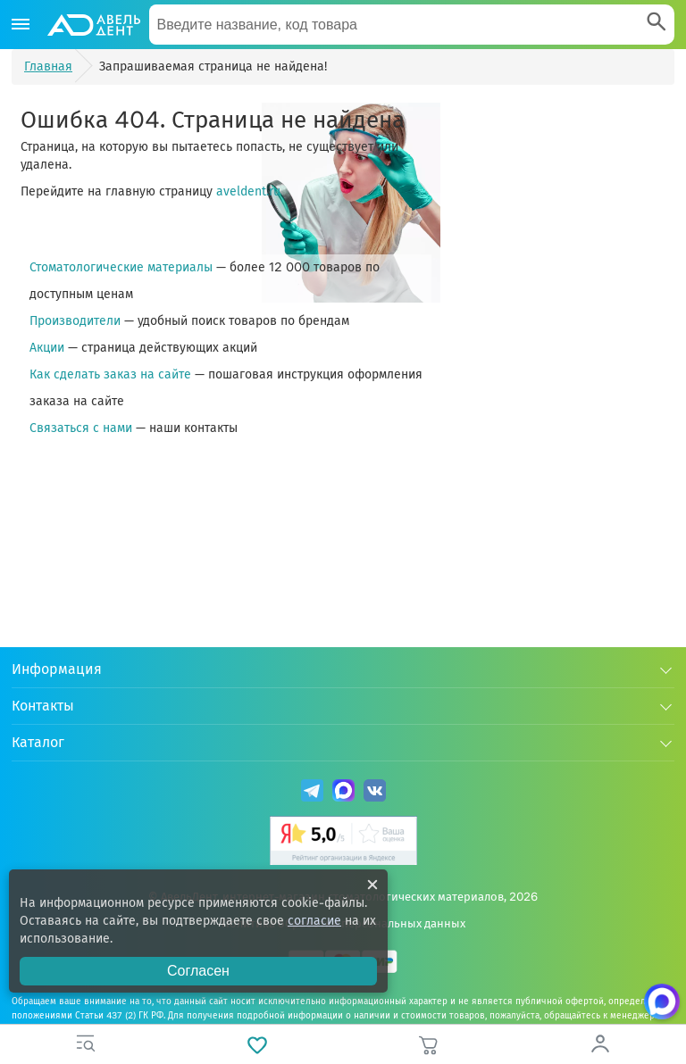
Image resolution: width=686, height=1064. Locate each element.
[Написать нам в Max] (662, 1001)
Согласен (198, 970)
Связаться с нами (80, 428)
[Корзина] (428, 1044)
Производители (75, 320)
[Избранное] (257, 1044)
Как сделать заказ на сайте (110, 374)
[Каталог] (20, 25)
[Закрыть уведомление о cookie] (372, 885)
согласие (314, 920)
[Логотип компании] (93, 25)
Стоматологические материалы (121, 267)
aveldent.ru (248, 191)
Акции (46, 347)
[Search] (656, 23)
